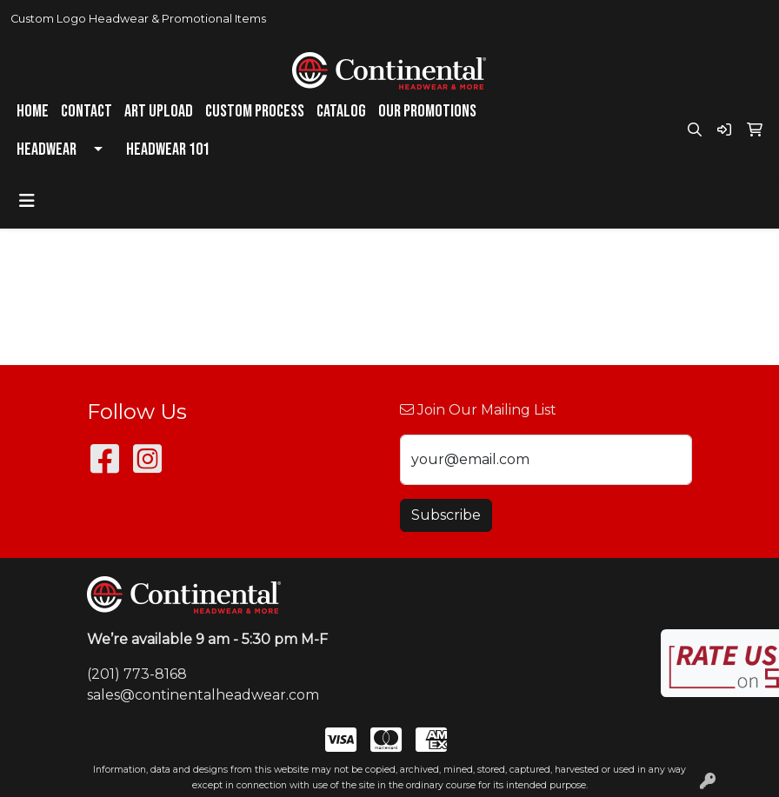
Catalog (341, 111)
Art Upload (158, 111)
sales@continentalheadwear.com (203, 695)
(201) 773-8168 (137, 674)
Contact (86, 111)
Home (33, 111)
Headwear (47, 149)
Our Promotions (427, 111)
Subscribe (446, 515)
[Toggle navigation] (27, 201)
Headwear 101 (168, 149)
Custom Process (254, 111)
